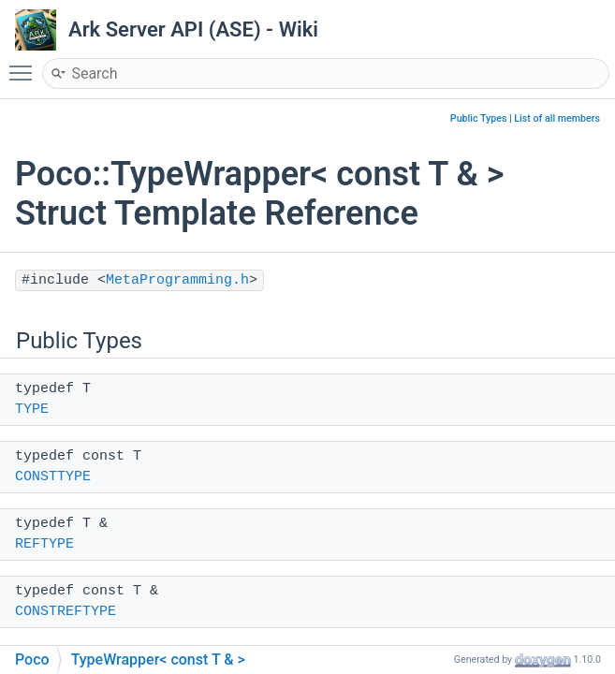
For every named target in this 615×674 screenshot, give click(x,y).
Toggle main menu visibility (25, 64)
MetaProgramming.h (177, 280)
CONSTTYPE (53, 477)
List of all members (557, 118)
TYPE (32, 410)
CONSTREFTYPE (65, 612)
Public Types (478, 118)
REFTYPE (44, 544)
